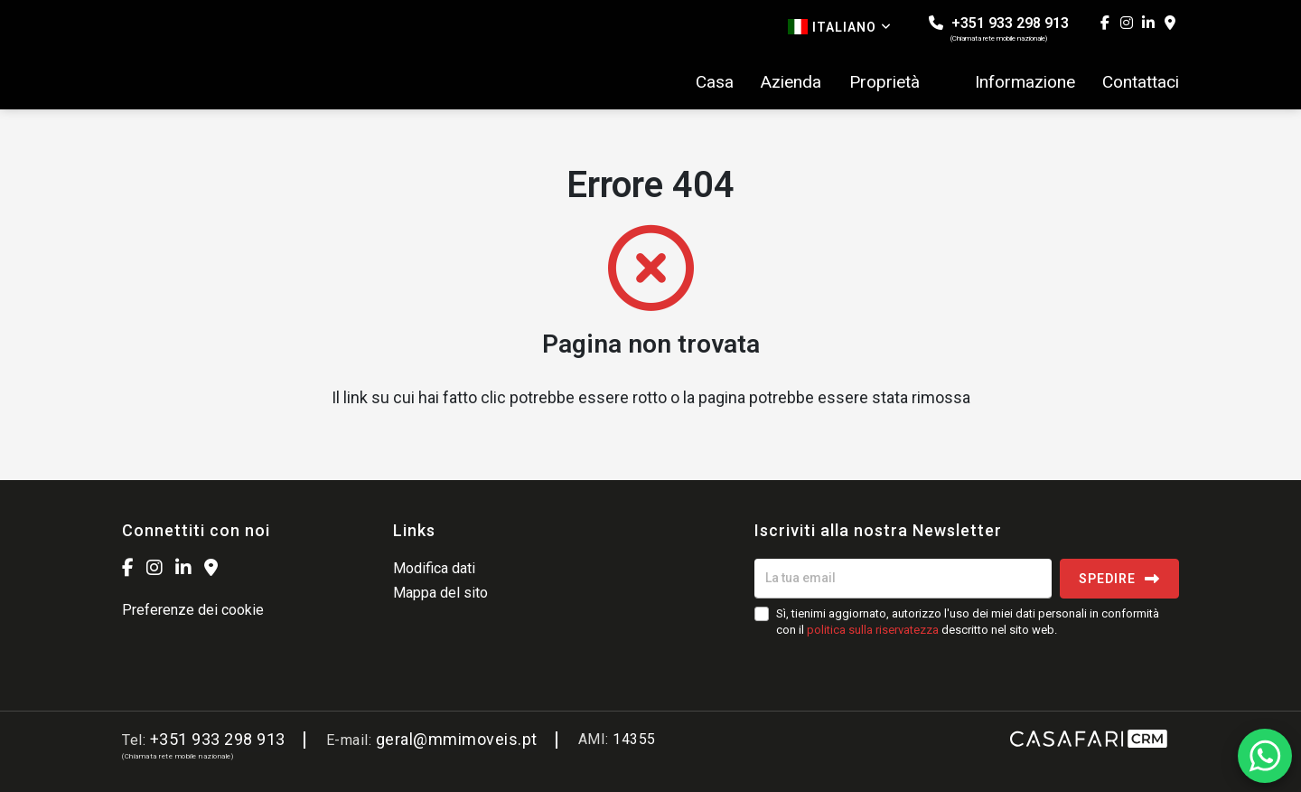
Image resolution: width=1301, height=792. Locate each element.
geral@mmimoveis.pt (457, 739)
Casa (715, 82)
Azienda (791, 82)
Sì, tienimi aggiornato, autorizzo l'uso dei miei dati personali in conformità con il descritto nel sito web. (967, 621)
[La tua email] (903, 579)
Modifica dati (434, 568)
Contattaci (1140, 82)
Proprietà (884, 82)
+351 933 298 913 (999, 28)
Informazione (1025, 82)
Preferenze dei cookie (193, 609)
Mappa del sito (440, 592)
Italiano (840, 26)
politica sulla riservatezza (873, 629)
